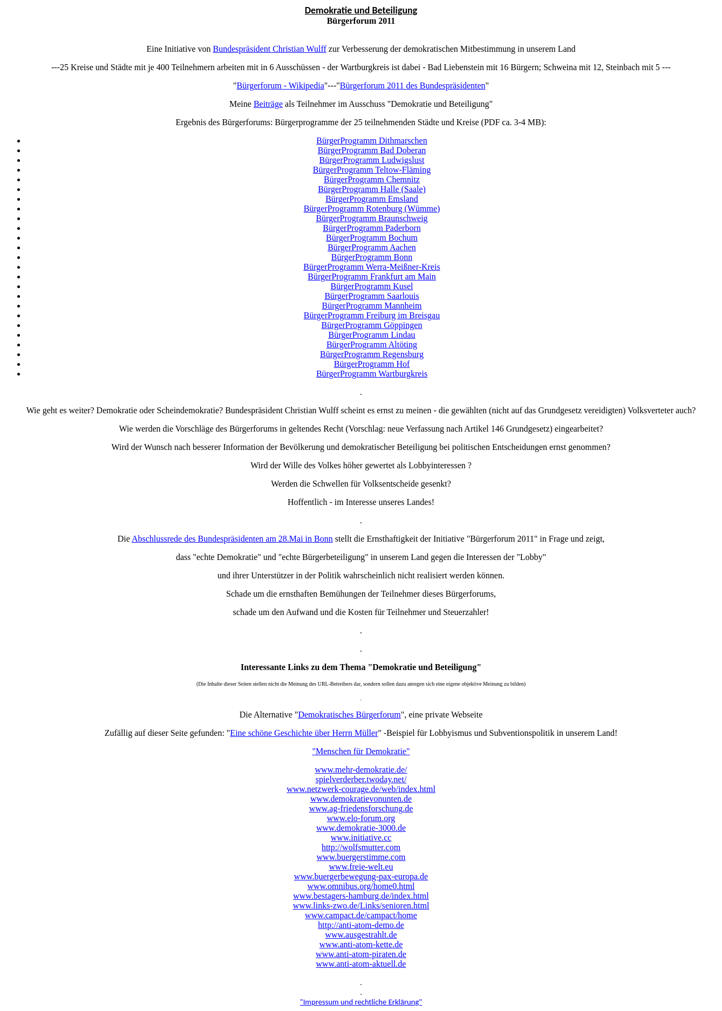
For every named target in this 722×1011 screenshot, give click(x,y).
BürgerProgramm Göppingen (372, 325)
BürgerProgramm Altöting (371, 344)
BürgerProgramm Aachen (372, 247)
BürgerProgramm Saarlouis (371, 295)
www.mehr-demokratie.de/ (361, 769)
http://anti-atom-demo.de (361, 925)
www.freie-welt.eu (361, 866)
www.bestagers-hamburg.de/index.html (361, 895)
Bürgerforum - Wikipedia (280, 85)
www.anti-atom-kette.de (361, 944)
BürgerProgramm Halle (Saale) (372, 189)
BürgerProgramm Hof (372, 363)
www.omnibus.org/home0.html (360, 886)
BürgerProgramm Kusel (371, 286)
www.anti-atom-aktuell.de (361, 963)
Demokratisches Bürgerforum (349, 714)
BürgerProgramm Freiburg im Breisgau (372, 315)
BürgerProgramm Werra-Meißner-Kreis (371, 266)
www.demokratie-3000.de (361, 827)
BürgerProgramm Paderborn (371, 228)
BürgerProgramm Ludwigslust (372, 160)
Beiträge (268, 103)
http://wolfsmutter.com (361, 847)
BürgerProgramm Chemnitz (372, 179)
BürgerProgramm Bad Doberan (372, 150)
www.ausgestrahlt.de (361, 934)
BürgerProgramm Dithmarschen (371, 140)
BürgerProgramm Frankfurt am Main (371, 276)
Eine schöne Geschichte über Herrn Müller (304, 732)
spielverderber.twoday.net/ (361, 779)
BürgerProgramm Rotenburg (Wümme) (372, 208)
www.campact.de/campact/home (361, 915)
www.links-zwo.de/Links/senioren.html (361, 905)
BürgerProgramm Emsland (371, 198)
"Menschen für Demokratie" (361, 751)
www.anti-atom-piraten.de (361, 954)
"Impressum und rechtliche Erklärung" (361, 1002)
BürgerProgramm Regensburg (372, 354)
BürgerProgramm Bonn (371, 257)
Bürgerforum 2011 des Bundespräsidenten (413, 85)
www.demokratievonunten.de (361, 798)
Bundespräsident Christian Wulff (269, 48)
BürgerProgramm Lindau (371, 334)
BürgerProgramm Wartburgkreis (371, 373)
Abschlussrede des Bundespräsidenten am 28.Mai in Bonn (232, 538)
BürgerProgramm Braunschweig (371, 218)
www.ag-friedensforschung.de (361, 808)
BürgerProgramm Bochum (372, 237)
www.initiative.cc (361, 837)
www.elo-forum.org (361, 818)
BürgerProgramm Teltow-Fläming (372, 169)
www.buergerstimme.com (361, 857)
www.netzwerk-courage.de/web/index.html (361, 789)
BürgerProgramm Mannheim (371, 305)
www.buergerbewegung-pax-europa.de (361, 876)
